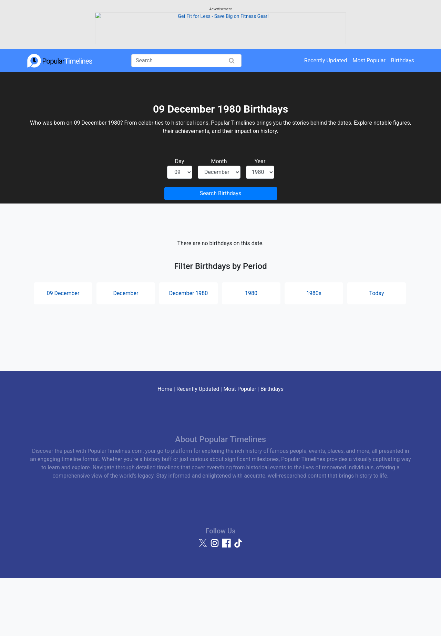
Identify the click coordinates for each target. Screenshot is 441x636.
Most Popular (369, 118)
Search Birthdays (220, 251)
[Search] (186, 118)
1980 (251, 350)
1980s (313, 350)
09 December (63, 350)
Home (164, 446)
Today (376, 350)
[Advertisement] (220, 53)
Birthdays (402, 118)
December (126, 350)
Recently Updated (325, 118)
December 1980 (188, 350)
